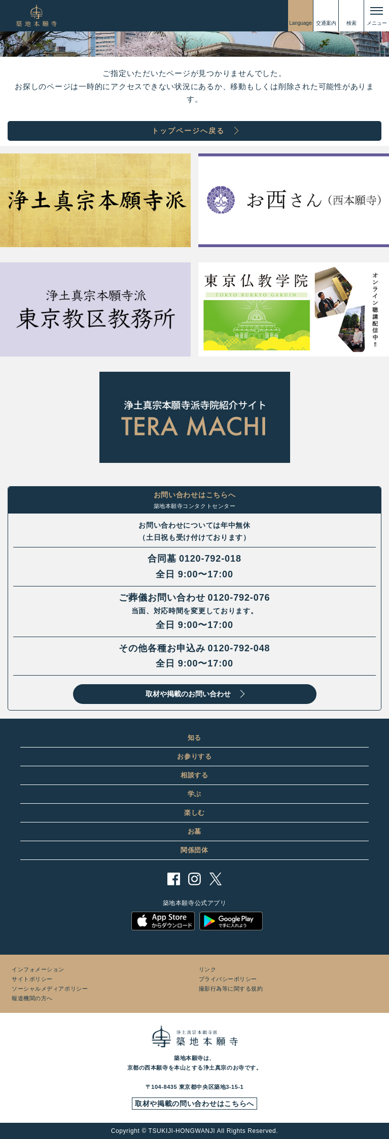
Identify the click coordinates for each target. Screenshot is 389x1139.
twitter (215, 879)
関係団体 (194, 850)
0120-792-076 (239, 598)
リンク (208, 969)
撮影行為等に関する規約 (231, 989)
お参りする (194, 756)
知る (194, 737)
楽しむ (194, 812)
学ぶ (194, 794)
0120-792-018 (210, 559)
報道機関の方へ (32, 998)
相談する (194, 775)
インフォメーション (38, 969)
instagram (194, 879)
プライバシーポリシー (228, 979)
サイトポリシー (32, 979)
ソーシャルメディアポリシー (50, 989)
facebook (173, 879)
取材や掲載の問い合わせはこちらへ (194, 1103)
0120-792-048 (239, 648)
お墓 (194, 831)
